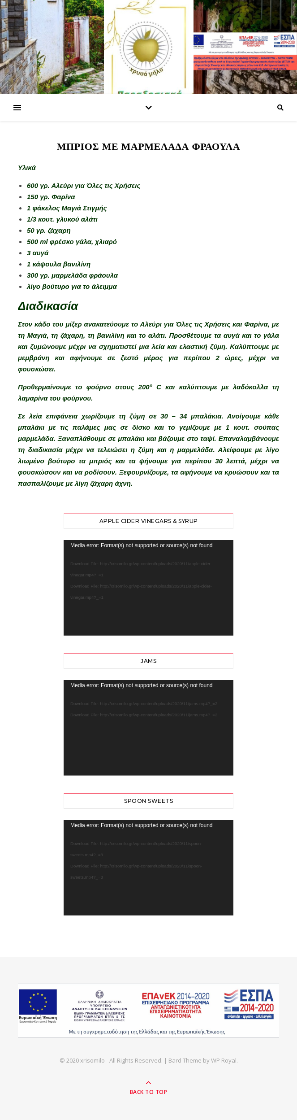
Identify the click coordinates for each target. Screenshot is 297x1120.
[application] (148, 588)
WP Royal (224, 1060)
